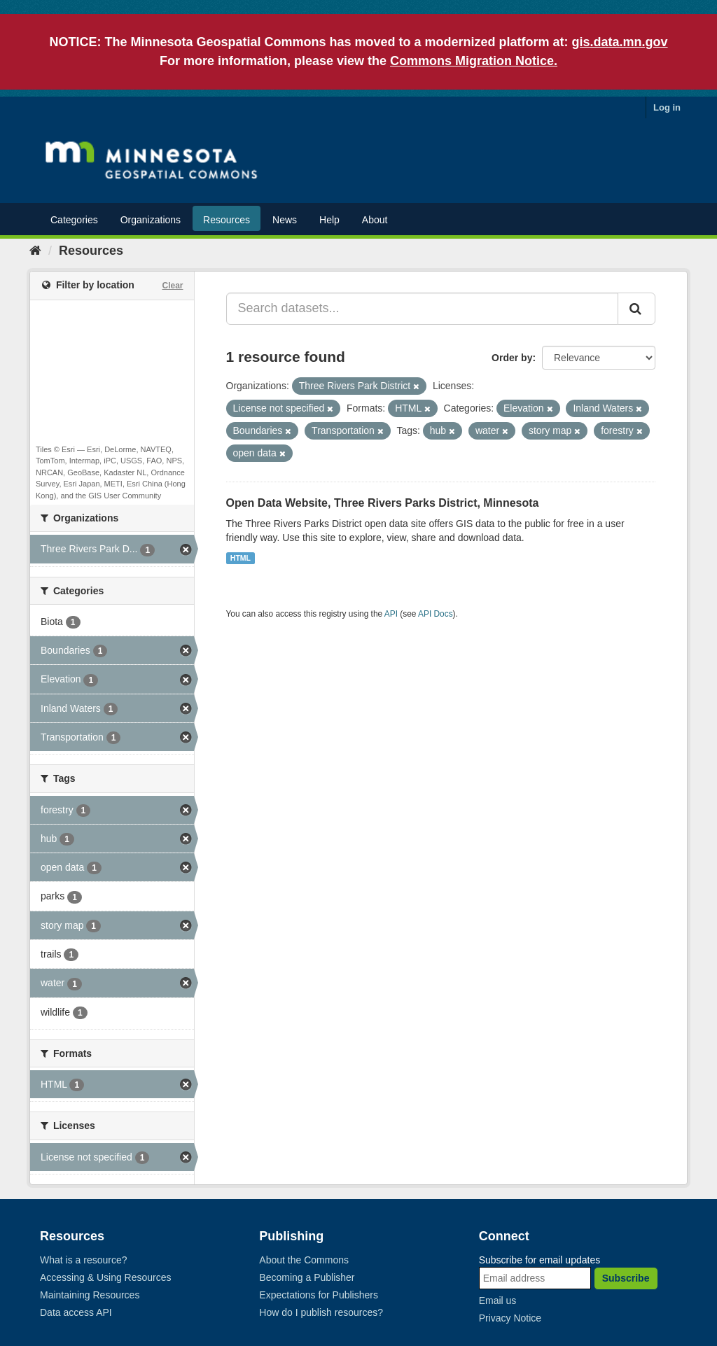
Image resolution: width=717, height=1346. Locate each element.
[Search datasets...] (422, 309)
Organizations (150, 219)
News (284, 219)
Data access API (76, 1312)
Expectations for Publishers (318, 1295)
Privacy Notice (510, 1318)
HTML (240, 558)
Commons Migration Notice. (473, 61)
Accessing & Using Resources (106, 1277)
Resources (226, 219)
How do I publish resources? (321, 1312)
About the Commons (304, 1260)
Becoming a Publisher (306, 1277)
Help (329, 219)
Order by (512, 357)
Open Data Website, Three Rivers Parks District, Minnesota (382, 503)
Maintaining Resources (89, 1295)
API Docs (435, 614)
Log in (667, 107)
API (391, 614)
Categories (74, 219)
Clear (172, 285)
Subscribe (626, 1278)
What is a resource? (83, 1260)
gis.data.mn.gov (620, 42)
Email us (498, 1300)
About (375, 219)
